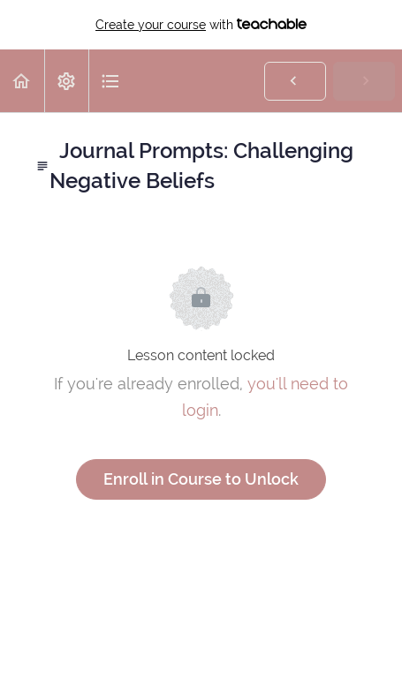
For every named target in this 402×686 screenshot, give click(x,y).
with (201, 25)
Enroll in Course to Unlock (201, 479)
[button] (22, 80)
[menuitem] (66, 80)
